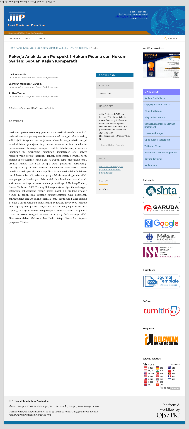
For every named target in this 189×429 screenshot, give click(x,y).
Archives (14, 38)
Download (107, 75)
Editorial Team (152, 146)
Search (172, 38)
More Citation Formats (112, 145)
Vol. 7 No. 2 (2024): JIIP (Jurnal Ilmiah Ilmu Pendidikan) (59, 48)
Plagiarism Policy (154, 117)
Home (12, 48)
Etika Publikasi (153, 110)
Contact (43, 38)
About (29, 38)
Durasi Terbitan (153, 158)
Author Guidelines (154, 98)
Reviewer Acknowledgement (160, 152)
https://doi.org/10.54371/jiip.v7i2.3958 (34, 108)
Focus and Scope (153, 133)
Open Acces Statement (157, 139)
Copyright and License (157, 104)
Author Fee (150, 165)
